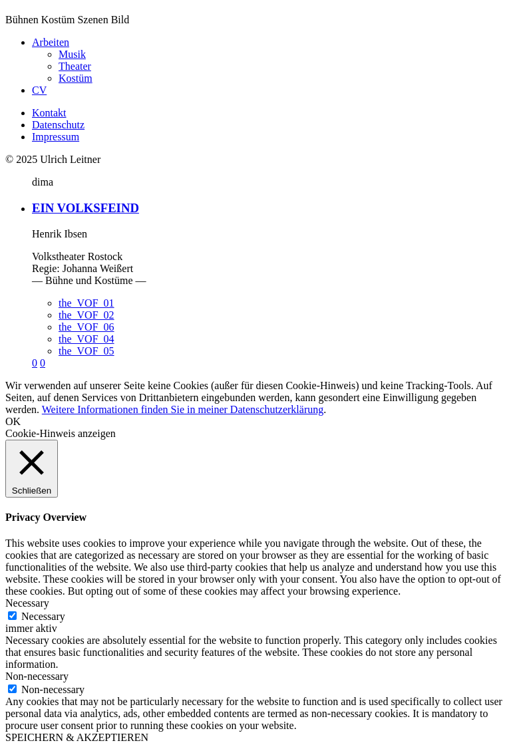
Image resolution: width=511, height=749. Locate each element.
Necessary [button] (27, 603)
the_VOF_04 (86, 339)
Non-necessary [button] (37, 676)
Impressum (55, 136)
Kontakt (49, 112)
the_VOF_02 (86, 315)
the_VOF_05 (86, 351)
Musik (72, 54)
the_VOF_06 (86, 327)
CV (39, 90)
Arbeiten (50, 42)
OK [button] (13, 421)
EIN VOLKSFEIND (85, 208)
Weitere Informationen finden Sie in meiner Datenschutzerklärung (182, 409)
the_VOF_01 (86, 303)
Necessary (43, 616)
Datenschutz (58, 124)
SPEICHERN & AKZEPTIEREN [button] (76, 737)
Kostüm (75, 78)
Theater (75, 66)
